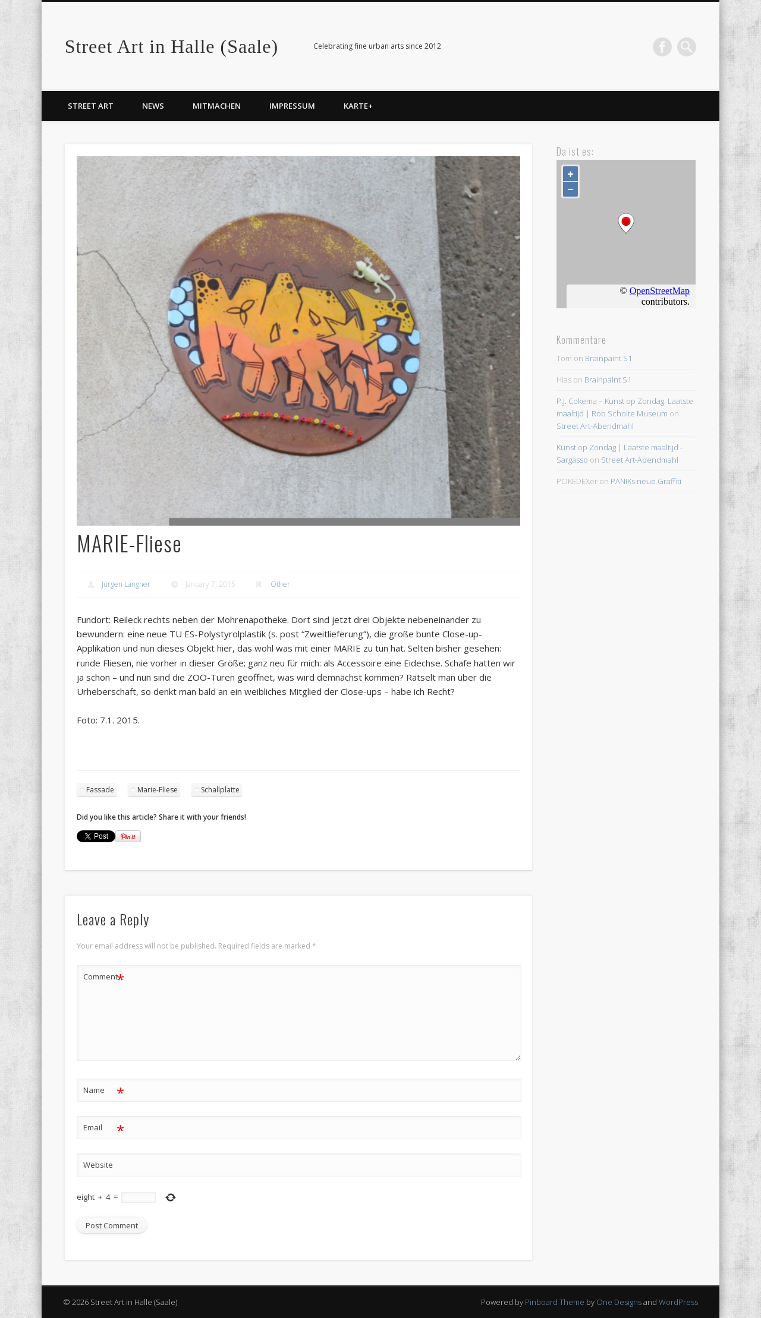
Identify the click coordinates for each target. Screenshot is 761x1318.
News (153, 105)
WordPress (678, 1302)
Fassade (100, 790)
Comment (103, 976)
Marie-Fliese (157, 790)
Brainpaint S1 (608, 358)
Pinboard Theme (554, 1302)
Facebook (662, 46)
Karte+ (358, 105)
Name (103, 1090)
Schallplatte (220, 790)
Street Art (91, 105)
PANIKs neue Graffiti (646, 481)
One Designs (618, 1302)
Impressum (292, 105)
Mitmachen (217, 105)
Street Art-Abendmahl (595, 426)
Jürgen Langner (126, 584)
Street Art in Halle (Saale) (171, 46)
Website (98, 1164)
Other (280, 584)
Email (103, 1127)
